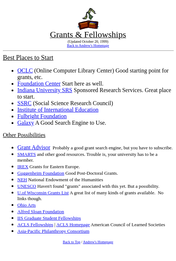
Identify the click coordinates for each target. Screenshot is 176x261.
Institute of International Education (57, 110)
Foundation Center (39, 83)
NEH (22, 179)
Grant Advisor (33, 147)
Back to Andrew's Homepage (88, 45)
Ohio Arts (26, 205)
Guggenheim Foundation (40, 173)
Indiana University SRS (44, 90)
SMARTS (26, 154)
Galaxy (25, 123)
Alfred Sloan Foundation (40, 211)
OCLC (25, 70)
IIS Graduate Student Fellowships (49, 218)
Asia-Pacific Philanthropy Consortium (53, 231)
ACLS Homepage (73, 224)
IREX (22, 166)
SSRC (24, 103)
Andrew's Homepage (98, 242)
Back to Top (72, 242)
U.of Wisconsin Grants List (43, 192)
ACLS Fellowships (35, 224)
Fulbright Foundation (41, 116)
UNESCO (26, 186)
